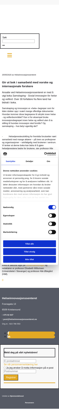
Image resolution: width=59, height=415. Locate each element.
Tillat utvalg (29, 251)
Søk (4, 37)
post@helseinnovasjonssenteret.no (20, 319)
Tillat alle (29, 244)
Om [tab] (48, 161)
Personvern (29, 403)
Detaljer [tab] (29, 161)
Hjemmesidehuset (17, 396)
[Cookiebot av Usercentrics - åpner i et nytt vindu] (44, 154)
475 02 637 (8, 315)
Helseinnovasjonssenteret (19, 298)
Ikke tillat (29, 259)
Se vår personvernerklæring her (21, 364)
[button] (3, 45)
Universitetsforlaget (35, 265)
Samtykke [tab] (10, 161)
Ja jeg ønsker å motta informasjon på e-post (28, 367)
